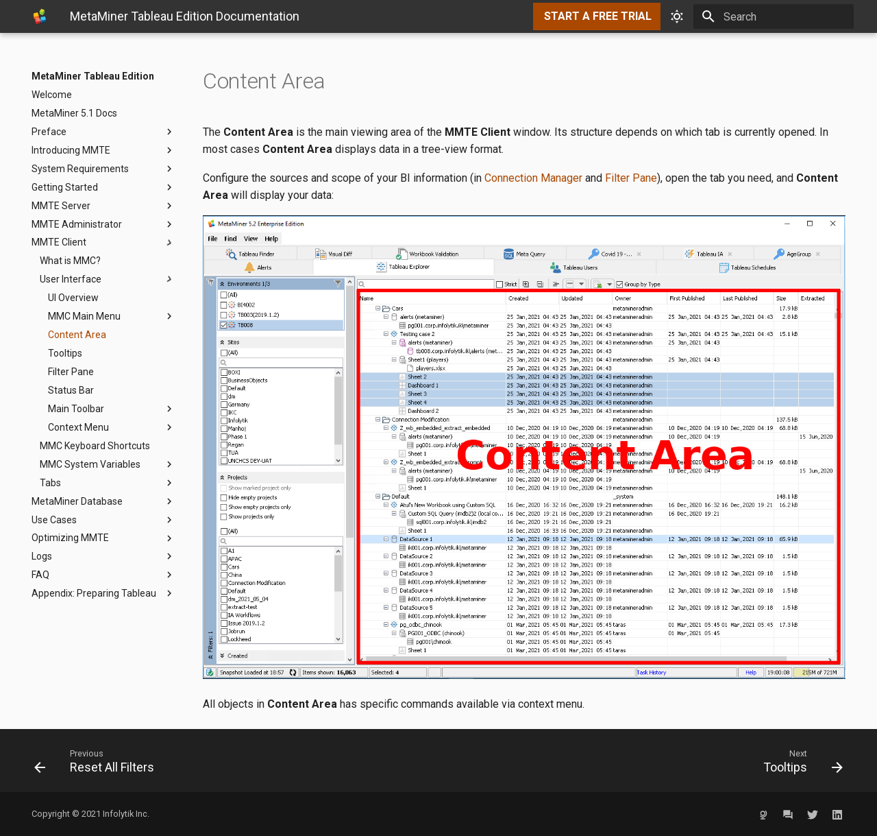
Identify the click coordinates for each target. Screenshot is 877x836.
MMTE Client (103, 243)
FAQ (103, 575)
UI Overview (73, 297)
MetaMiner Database (103, 501)
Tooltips (65, 353)
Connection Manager (533, 177)
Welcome (52, 94)
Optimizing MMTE (103, 538)
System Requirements (103, 169)
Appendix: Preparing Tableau (103, 593)
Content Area (77, 334)
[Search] (773, 16)
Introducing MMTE (103, 150)
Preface (103, 132)
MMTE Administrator (103, 224)
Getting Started (103, 187)
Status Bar (71, 390)
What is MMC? (70, 260)
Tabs (107, 483)
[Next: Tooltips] (646, 760)
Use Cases (103, 520)
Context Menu (111, 427)
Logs (103, 556)
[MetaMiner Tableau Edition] (39, 16)
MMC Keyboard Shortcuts (95, 445)
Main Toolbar (111, 409)
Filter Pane (71, 371)
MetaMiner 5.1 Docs (74, 113)
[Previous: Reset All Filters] (230, 760)
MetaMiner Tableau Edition (93, 76)
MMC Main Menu (111, 316)
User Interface (107, 279)
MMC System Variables (107, 464)
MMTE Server (103, 206)
